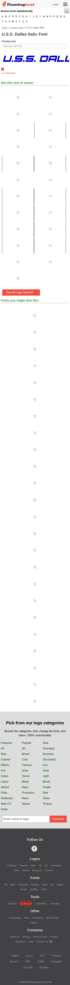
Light (46, 776)
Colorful (5, 759)
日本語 (39, 961)
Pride (4, 792)
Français (54, 955)
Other (4, 809)
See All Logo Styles (20, 292)
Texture (47, 803)
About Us (15, 936)
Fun (3, 770)
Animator (55, 903)
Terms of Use (40, 936)
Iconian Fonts (16, 27)
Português (55, 961)
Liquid (4, 781)
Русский (26, 967)
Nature (5, 787)
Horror (26, 776)
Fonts (4, 27)
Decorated (49, 759)
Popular (26, 742)
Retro (25, 798)
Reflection (7, 798)
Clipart (33, 922)
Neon (25, 787)
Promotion (28, 792)
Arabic (59, 884)
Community (15, 917)
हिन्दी (26, 961)
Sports (26, 803)
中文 (41, 955)
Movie (46, 781)
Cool (24, 759)
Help (26, 917)
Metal (25, 781)
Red (45, 792)
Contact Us (44, 941)
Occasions (37, 917)
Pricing (26, 936)
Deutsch (13, 961)
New (45, 742)
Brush (24, 889)
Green (4, 776)
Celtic (44, 889)
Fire (45, 765)
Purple (47, 787)
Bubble (34, 889)
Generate (58, 818)
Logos (35, 859)
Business (48, 753)
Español (42, 967)
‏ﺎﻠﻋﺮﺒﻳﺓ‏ (28, 955)
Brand (25, 753)
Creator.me (26, 903)
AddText (12, 903)
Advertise (20, 941)
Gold (46, 770)
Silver (46, 798)
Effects (5, 765)
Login (55, 4)
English (13, 955)
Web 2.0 (6, 803)
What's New (52, 917)
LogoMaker (41, 903)
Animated (49, 748)
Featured (6, 742)
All (2, 748)
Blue (3, 753)
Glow (25, 770)
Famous (27, 765)
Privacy (54, 936)
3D (23, 748)
